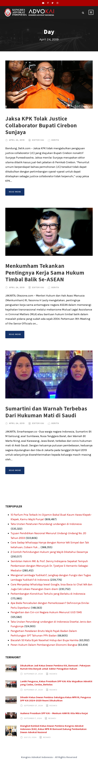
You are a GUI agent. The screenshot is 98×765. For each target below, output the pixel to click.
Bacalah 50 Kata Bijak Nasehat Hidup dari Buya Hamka (45, 640)
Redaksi (53, 674)
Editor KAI (38, 140)
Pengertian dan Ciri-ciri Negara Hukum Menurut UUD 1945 (46, 612)
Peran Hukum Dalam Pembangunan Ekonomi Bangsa (44, 644)
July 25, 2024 (30, 737)
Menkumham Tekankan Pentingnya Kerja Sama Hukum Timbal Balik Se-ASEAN (44, 272)
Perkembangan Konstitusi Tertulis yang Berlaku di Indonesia (48, 593)
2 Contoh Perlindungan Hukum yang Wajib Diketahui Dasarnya (49, 552)
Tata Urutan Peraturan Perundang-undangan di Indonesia (46, 524)
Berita (55, 140)
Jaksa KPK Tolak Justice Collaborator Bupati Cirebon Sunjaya (41, 125)
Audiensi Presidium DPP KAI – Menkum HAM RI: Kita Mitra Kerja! (54, 713)
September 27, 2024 (33, 674)
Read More (15, 192)
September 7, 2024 (33, 718)
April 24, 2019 (17, 140)
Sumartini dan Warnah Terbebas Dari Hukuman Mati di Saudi (46, 412)
